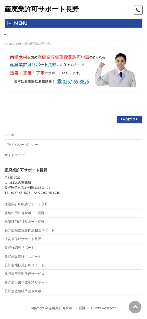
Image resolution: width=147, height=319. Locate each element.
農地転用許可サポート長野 (24, 213)
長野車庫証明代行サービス (24, 274)
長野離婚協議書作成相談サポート (29, 230)
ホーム (9, 134)
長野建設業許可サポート (22, 256)
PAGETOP (129, 119)
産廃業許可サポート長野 (41, 9)
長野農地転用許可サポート (24, 265)
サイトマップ (14, 155)
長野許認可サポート (19, 248)
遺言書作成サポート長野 (22, 239)
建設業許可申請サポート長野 (26, 204)
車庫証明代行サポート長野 (24, 222)
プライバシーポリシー (21, 145)
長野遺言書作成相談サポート (26, 282)
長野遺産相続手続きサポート (26, 291)
